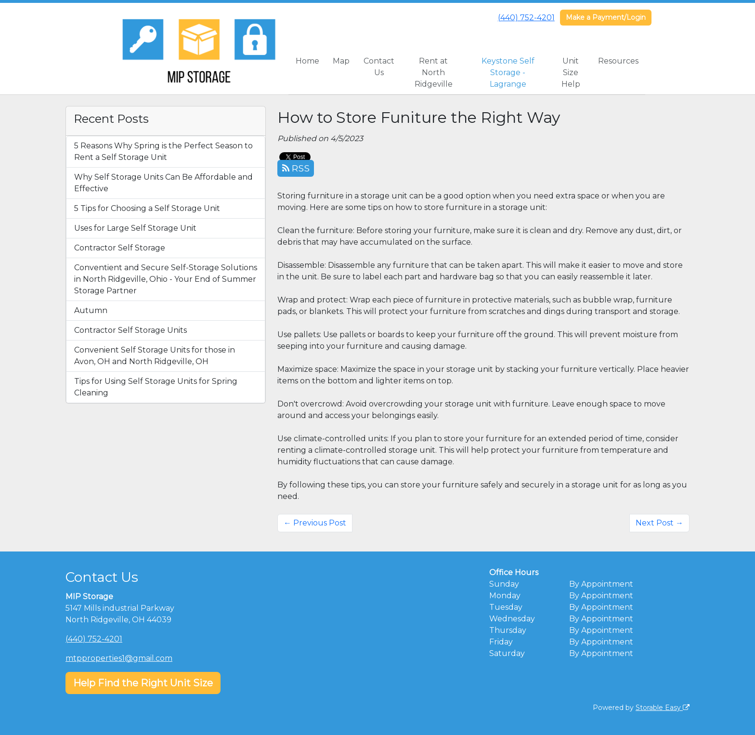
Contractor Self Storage (119, 247)
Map (341, 61)
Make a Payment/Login (606, 17)
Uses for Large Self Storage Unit (135, 228)
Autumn (90, 310)
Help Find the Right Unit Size (143, 683)
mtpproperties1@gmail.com (118, 658)
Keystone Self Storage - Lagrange (508, 72)
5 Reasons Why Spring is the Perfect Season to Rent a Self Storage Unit (163, 151)
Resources (618, 61)
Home (307, 61)
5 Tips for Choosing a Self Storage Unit (147, 208)
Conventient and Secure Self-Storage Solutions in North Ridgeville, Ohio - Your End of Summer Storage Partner (165, 279)
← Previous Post (315, 522)
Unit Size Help (570, 72)
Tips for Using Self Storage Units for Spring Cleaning (155, 387)
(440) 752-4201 (526, 17)
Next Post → (659, 522)
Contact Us (379, 66)
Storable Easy (663, 707)
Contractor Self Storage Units (130, 330)
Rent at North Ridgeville (434, 72)
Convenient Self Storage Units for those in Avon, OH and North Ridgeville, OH (154, 355)
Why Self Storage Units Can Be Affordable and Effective (163, 182)
